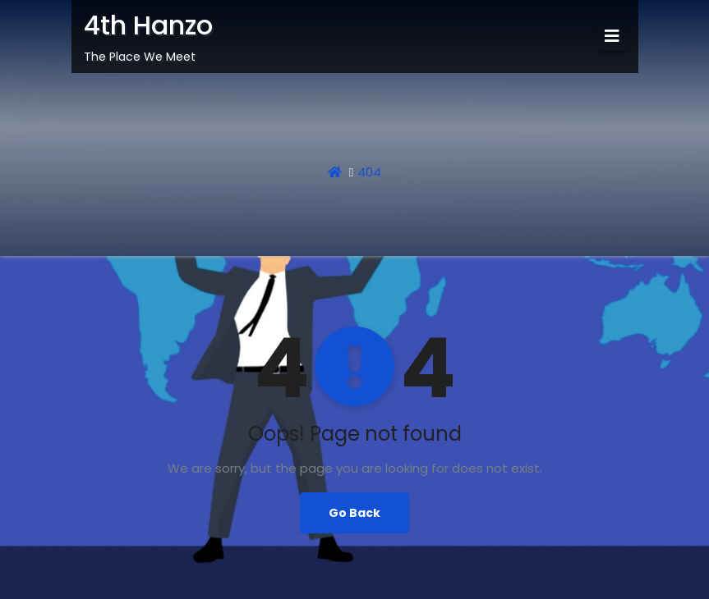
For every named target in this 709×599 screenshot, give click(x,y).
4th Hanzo (148, 25)
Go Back (354, 513)
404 (369, 172)
